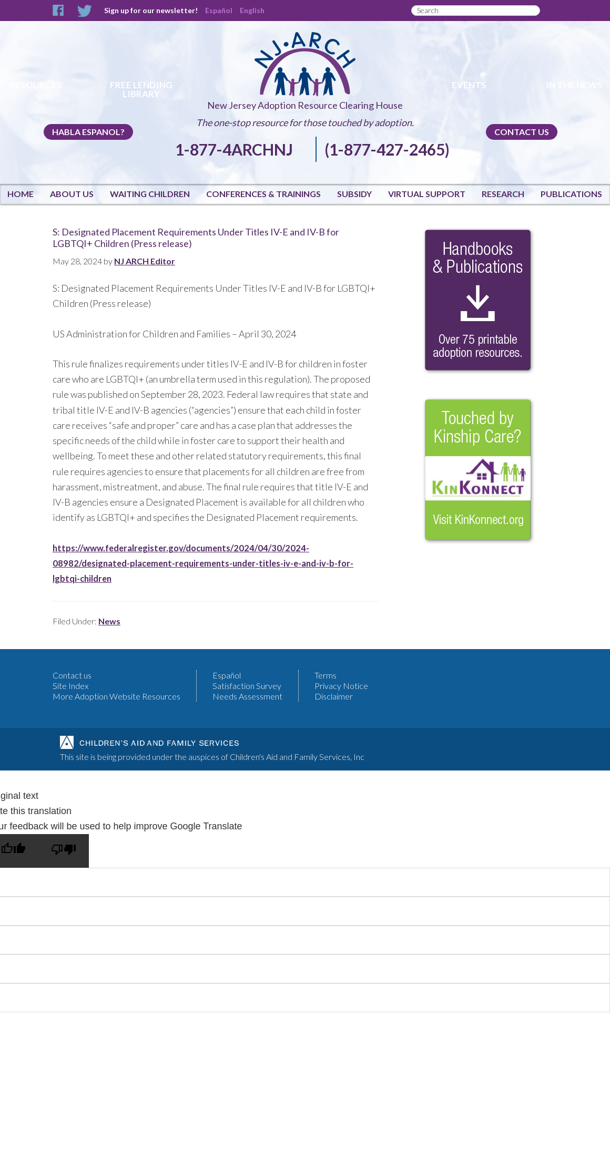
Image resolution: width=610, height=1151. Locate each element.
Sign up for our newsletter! (151, 10)
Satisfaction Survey (246, 686)
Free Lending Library (141, 89)
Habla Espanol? (88, 132)
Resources (35, 84)
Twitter (84, 11)
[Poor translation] (63, 851)
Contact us (521, 132)
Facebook (59, 11)
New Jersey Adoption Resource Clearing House (305, 105)
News (109, 621)
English (252, 10)
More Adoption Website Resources (116, 696)
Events (469, 84)
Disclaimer (333, 696)
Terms (325, 675)
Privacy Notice (341, 686)
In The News (574, 84)
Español (218, 10)
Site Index (70, 686)
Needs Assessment (247, 696)
